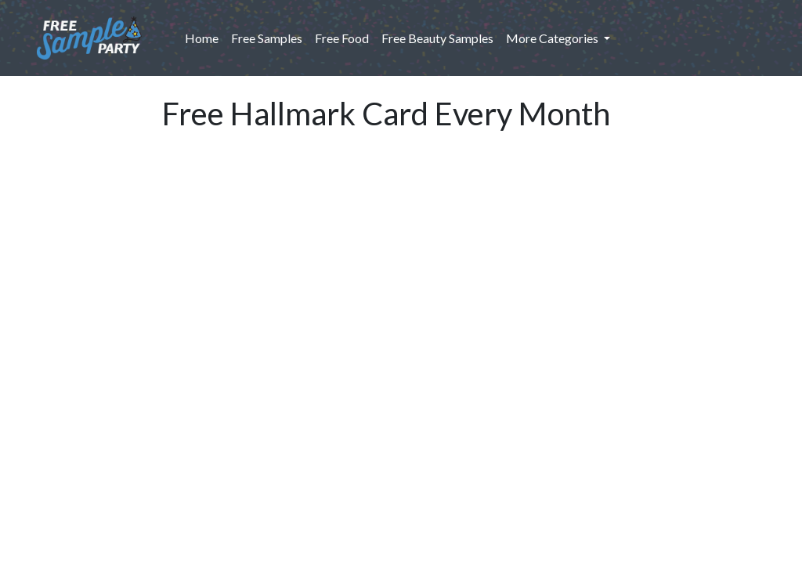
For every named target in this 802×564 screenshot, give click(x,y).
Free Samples (266, 38)
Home (205, 36)
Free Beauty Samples (437, 38)
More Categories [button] (553, 38)
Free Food (342, 38)
